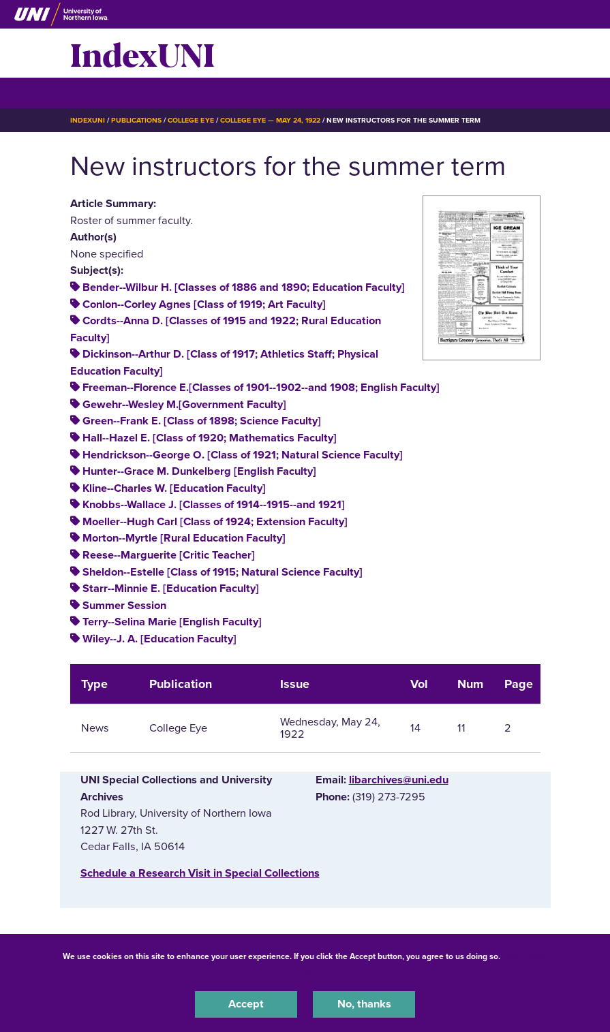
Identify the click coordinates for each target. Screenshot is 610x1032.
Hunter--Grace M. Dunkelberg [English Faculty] (199, 471)
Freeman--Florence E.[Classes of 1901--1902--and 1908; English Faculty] (261, 387)
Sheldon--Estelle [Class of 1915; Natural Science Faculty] (222, 572)
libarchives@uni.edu (398, 780)
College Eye (190, 120)
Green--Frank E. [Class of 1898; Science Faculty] (201, 421)
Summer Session (124, 605)
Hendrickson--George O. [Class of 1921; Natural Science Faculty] (242, 455)
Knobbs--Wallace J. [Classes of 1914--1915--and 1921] (213, 505)
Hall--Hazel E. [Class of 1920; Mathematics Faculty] (209, 438)
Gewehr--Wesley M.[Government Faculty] (184, 404)
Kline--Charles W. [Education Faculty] (174, 488)
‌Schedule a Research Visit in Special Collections (200, 873)
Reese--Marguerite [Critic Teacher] (168, 555)
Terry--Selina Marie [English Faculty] (172, 622)
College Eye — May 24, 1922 (270, 120)
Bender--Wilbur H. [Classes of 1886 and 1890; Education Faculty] (243, 287)
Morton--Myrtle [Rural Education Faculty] (184, 538)
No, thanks (364, 1004)
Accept (246, 1004)
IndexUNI (142, 53)
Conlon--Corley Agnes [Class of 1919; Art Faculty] (204, 304)
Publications (136, 120)
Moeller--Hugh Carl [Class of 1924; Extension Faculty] (215, 522)
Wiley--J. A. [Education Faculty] (159, 639)
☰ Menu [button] (94, 92)
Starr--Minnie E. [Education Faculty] (170, 588)
